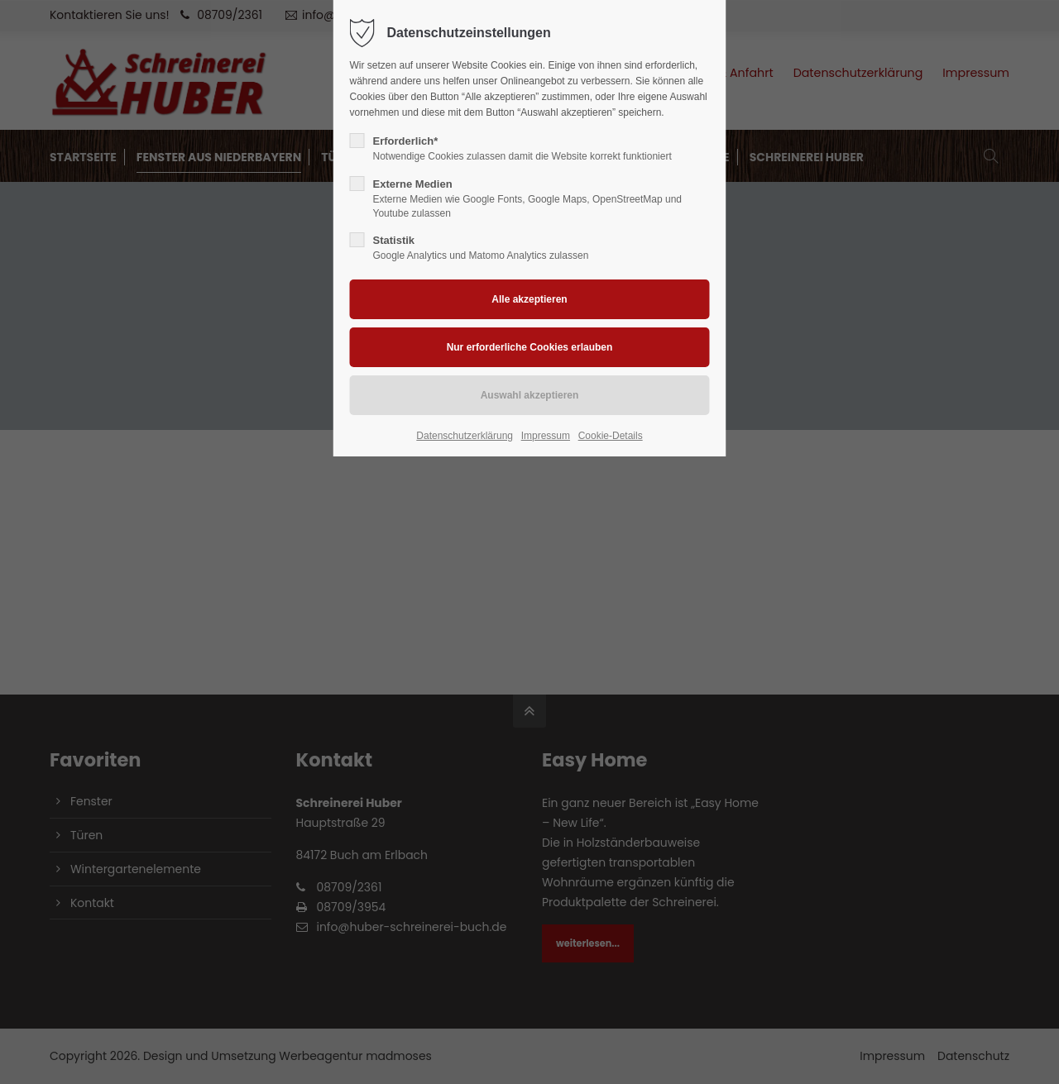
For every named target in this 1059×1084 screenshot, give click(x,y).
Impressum (545, 436)
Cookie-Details (610, 436)
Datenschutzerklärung (464, 436)
